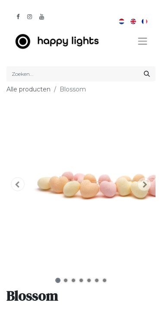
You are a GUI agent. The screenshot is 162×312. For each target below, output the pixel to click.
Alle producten (28, 89)
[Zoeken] (147, 73)
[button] (17, 184)
